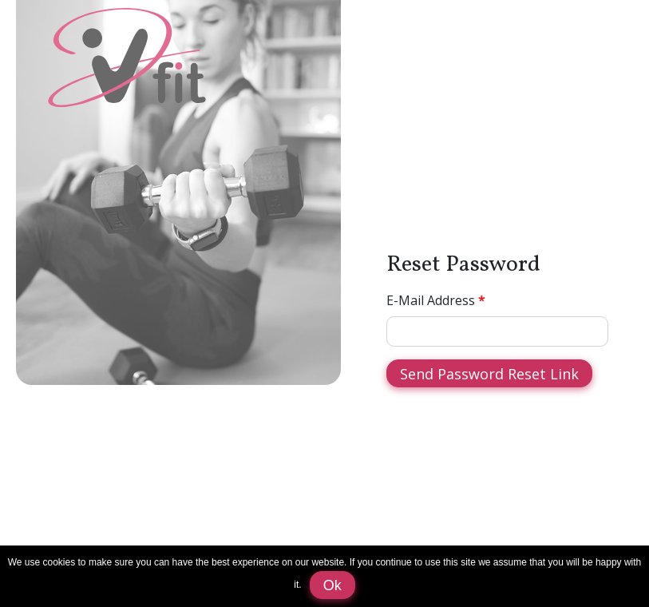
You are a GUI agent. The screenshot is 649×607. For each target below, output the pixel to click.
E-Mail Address (430, 300)
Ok (332, 585)
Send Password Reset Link (489, 373)
